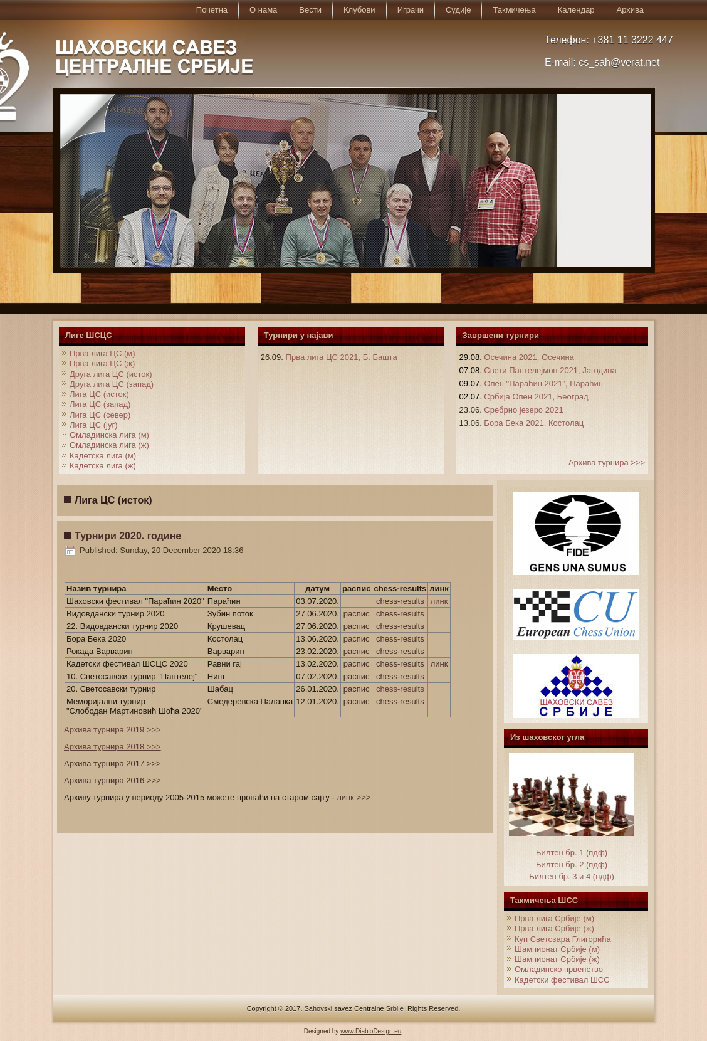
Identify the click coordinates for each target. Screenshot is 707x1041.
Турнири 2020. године (128, 536)
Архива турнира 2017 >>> (112, 763)
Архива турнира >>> (606, 462)
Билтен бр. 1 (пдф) (571, 852)
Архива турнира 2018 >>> (112, 746)
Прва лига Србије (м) (554, 918)
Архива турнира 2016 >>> (112, 780)
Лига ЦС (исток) (99, 394)
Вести (310, 9)
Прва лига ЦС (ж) (102, 363)
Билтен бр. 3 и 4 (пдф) (571, 876)
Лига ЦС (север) (100, 415)
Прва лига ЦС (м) (102, 353)
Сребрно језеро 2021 (523, 410)
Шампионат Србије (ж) (557, 959)
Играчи (410, 9)
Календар (576, 9)
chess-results (400, 601)
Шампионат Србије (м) (557, 949)
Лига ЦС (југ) (94, 425)
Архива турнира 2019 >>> (112, 729)
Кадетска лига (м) (103, 455)
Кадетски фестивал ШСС (562, 980)
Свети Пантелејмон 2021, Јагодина (550, 370)
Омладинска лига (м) (109, 435)
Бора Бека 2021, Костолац (534, 423)
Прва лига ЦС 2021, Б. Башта (341, 357)
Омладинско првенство (559, 969)
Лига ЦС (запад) (100, 404)
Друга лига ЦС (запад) (112, 384)
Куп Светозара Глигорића (563, 939)
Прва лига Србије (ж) (554, 928)
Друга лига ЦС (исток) (111, 374)
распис (356, 613)
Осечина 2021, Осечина (528, 357)
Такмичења (514, 9)
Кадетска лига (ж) (103, 465)
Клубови (359, 9)
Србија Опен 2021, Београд (536, 396)
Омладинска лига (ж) (109, 445)
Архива (630, 9)
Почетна (212, 9)
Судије (458, 9)
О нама (263, 9)
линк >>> (353, 797)
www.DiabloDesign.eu (370, 1031)
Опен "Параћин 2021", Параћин (543, 383)
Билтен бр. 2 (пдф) (571, 864)
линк (439, 601)
